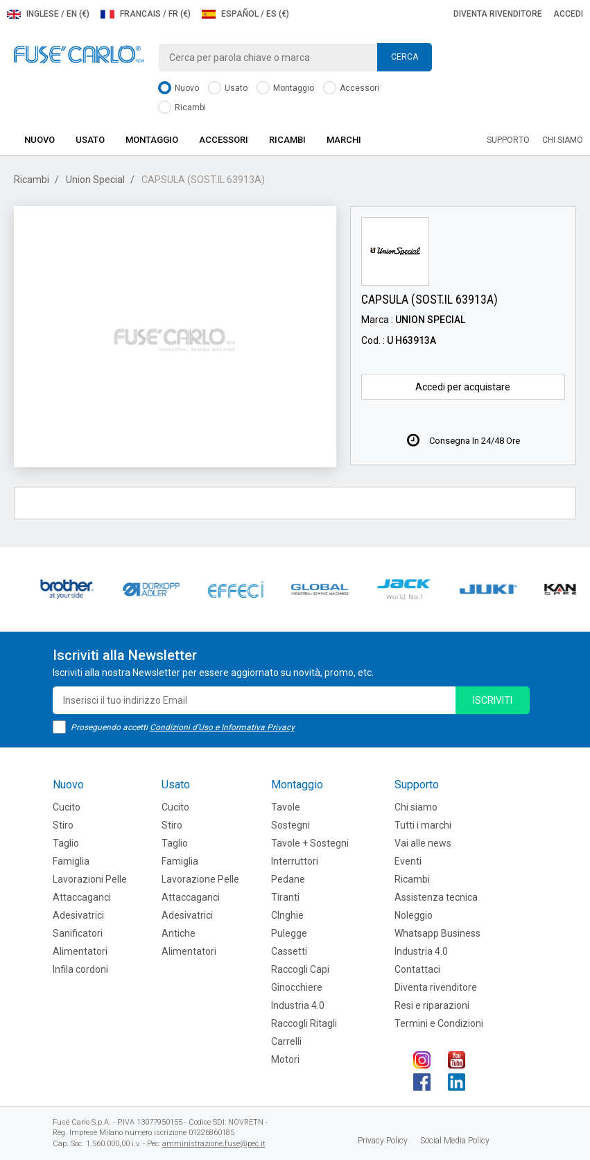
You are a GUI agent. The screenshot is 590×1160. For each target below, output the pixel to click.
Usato (228, 88)
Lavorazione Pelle (200, 879)
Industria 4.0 (297, 1005)
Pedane (288, 879)
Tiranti (285, 897)
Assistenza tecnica (436, 897)
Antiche (179, 933)
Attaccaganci (82, 897)
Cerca (404, 57)
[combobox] (295, 57)
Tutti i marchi (422, 825)
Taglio (66, 843)
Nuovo (178, 88)
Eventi (408, 861)
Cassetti (289, 951)
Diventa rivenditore (497, 14)
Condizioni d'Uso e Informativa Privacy (222, 727)
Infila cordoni (80, 969)
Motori (285, 1059)
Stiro (63, 825)
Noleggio (413, 915)
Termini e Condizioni (438, 1023)
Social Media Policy (454, 1140)
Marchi (344, 140)
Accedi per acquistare (462, 386)
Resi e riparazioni (431, 1005)
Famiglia (71, 861)
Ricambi (182, 108)
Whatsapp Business (437, 933)
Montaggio (285, 88)
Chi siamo (562, 140)
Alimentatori (80, 951)
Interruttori (294, 861)
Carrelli (286, 1041)
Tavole (285, 807)
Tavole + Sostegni (310, 843)
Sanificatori (78, 933)
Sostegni (290, 825)
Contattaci (417, 969)
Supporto (508, 140)
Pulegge (289, 933)
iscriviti (492, 700)
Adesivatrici (78, 915)
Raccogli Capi (300, 969)
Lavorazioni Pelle (90, 879)
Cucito (66, 807)
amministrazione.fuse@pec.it (214, 1143)
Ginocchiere (296, 987)
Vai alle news (422, 843)
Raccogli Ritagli (304, 1023)
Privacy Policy (383, 1140)
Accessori (351, 88)
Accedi (568, 14)
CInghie (287, 915)
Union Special (95, 179)
